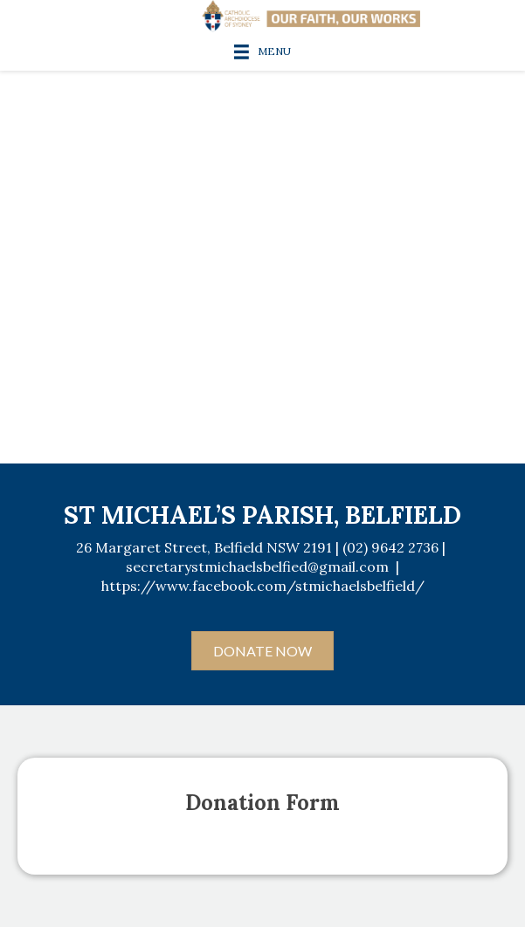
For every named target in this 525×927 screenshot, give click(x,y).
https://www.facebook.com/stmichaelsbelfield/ (263, 585)
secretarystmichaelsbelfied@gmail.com (257, 566)
